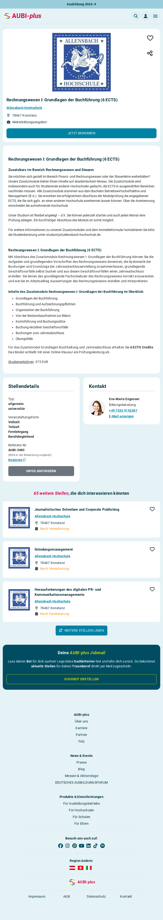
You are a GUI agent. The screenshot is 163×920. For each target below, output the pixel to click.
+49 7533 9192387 (123, 410)
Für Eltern (81, 823)
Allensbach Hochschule (24, 108)
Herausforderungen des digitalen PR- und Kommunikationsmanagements (68, 592)
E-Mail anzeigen (121, 416)
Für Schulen (81, 817)
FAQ (81, 741)
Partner (81, 735)
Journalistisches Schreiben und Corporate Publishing (77, 509)
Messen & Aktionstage (81, 776)
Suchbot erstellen (81, 679)
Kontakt (126, 896)
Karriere (81, 728)
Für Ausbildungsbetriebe (81, 803)
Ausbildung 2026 (81, 4)
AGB (66, 896)
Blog (81, 769)
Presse (81, 762)
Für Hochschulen (81, 810)
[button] (155, 16)
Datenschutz (96, 896)
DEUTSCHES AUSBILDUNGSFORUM (81, 782)
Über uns (81, 721)
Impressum (36, 896)
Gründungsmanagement (54, 549)
